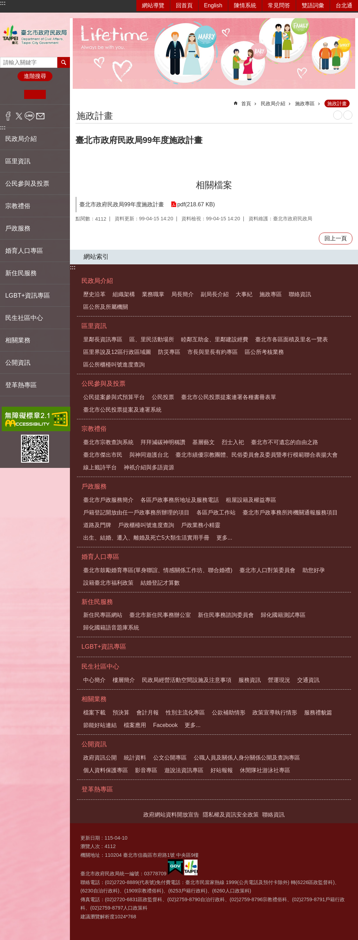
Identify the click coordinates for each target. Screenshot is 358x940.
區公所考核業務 (264, 352)
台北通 (344, 5)
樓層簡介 (124, 680)
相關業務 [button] (17, 340)
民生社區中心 (100, 666)
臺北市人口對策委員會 (267, 570)
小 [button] (13, 94)
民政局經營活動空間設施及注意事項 (186, 680)
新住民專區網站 (102, 615)
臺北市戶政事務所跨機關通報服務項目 (290, 512)
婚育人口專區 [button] (24, 250)
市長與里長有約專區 (212, 352)
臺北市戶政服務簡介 (108, 500)
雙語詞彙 (313, 5)
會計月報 (147, 712)
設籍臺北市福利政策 (108, 583)
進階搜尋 (35, 76)
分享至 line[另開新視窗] (29, 116)
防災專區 (169, 352)
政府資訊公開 (100, 758)
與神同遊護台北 (149, 455)
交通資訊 (308, 680)
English (213, 5)
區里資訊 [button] (17, 161)
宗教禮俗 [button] (17, 205)
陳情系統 (245, 5)
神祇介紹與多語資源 (149, 467)
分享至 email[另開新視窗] (40, 116)
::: (3, 3)
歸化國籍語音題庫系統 (111, 628)
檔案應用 (135, 725)
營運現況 (279, 680)
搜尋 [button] (63, 62)
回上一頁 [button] (335, 238)
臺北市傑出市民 (102, 455)
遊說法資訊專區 (183, 770)
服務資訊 (249, 680)
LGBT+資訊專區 (27, 295)
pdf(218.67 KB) (196, 204)
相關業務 (94, 699)
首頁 (246, 103)
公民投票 (163, 397)
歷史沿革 (94, 294)
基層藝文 (203, 442)
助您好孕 (313, 570)
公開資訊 (94, 744)
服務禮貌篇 (318, 712)
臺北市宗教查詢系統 (108, 442)
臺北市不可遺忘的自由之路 (284, 442)
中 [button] (34, 94)
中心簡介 (94, 680)
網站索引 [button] (96, 256)
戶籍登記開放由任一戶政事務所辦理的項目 (136, 512)
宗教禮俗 (94, 428)
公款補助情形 (228, 712)
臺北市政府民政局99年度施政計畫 (121, 204)
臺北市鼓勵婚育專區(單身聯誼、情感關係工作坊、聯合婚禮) (157, 570)
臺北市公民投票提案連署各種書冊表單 (228, 397)
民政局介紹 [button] (21, 138)
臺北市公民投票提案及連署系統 (122, 410)
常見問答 (279, 5)
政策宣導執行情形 (274, 712)
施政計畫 (337, 103)
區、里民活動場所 (151, 339)
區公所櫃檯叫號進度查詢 (114, 365)
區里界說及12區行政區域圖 (117, 352)
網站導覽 (153, 5)
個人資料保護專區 (105, 770)
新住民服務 (97, 601)
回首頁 (184, 5)
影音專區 (146, 770)
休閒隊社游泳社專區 (265, 770)
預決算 (121, 712)
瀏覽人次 (90, 846)
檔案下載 (94, 712)
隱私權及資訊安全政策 (231, 815)
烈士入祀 (233, 442)
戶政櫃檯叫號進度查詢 (146, 525)
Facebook (165, 725)
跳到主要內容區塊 (3, 3)
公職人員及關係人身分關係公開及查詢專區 (247, 758)
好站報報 (221, 770)
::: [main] (80, 101)
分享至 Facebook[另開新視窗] (8, 116)
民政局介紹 (273, 103)
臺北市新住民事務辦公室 (160, 615)
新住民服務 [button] (21, 273)
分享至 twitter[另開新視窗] (19, 116)
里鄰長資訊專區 (102, 339)
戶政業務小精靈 (200, 525)
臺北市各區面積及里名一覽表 (291, 339)
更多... (224, 538)
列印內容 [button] (337, 115)
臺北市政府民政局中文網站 (35, 35)
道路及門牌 (97, 525)
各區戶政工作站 (216, 512)
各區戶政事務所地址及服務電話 (180, 500)
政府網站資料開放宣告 (171, 815)
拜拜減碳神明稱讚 (163, 442)
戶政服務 (94, 486)
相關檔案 (214, 185)
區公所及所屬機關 (105, 307)
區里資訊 (94, 325)
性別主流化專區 (185, 712)
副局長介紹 (215, 294)
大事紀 (244, 294)
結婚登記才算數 (160, 583)
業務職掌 (153, 294)
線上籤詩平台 (100, 467)
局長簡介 (182, 294)
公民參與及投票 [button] (27, 183)
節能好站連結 (100, 725)
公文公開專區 (170, 758)
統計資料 (135, 758)
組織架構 (124, 294)
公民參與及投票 (103, 383)
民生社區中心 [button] (24, 317)
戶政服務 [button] (17, 228)
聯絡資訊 (300, 294)
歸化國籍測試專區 (283, 615)
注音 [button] (347, 115)
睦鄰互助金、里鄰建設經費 (214, 339)
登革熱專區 (21, 385)
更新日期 (90, 838)
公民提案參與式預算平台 (114, 397)
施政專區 (305, 103)
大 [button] (56, 94)
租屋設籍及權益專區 (251, 500)
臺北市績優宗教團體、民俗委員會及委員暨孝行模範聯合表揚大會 (257, 455)
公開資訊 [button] (17, 362)
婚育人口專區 (100, 556)
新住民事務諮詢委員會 (226, 615)
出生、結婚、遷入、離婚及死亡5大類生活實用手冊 (146, 538)
